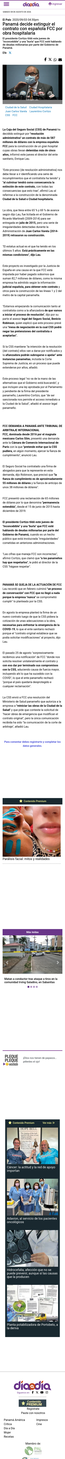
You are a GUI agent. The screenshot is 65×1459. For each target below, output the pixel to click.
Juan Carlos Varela (16, 111)
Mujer (7, 1432)
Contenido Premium (32, 801)
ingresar (55, 4)
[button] (7, 962)
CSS (7, 115)
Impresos (42, 1420)
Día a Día (9, 1428)
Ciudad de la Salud (16, 107)
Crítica (8, 1424)
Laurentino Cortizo (40, 111)
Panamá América (14, 1420)
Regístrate (33, 1408)
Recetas (9, 1436)
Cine (39, 1424)
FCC (15, 115)
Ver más (49, 1122)
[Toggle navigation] (6, 4)
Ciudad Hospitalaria (40, 107)
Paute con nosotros (33, 1413)
